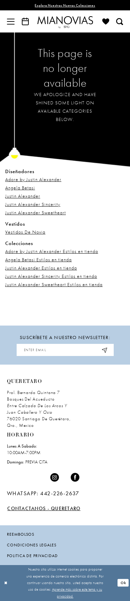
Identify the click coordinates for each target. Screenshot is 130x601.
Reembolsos (20, 534)
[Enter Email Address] (65, 350)
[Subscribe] (105, 350)
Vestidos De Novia (25, 232)
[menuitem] (10, 21)
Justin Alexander (22, 196)
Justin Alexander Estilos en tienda (41, 268)
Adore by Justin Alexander (33, 179)
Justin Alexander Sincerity (32, 204)
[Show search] (120, 21)
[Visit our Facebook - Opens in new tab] (75, 477)
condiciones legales (32, 545)
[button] (10, 21)
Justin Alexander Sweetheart (35, 212)
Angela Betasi (20, 188)
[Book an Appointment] (25, 21)
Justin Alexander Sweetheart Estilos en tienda (54, 284)
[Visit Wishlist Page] (106, 21)
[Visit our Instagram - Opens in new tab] (55, 477)
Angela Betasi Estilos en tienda (38, 259)
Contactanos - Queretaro (43, 508)
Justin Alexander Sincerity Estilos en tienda (51, 276)
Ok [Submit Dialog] (123, 582)
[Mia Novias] (65, 21)
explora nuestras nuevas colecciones (65, 5)
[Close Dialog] (5, 583)
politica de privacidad (32, 555)
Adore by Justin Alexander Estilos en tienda (51, 251)
